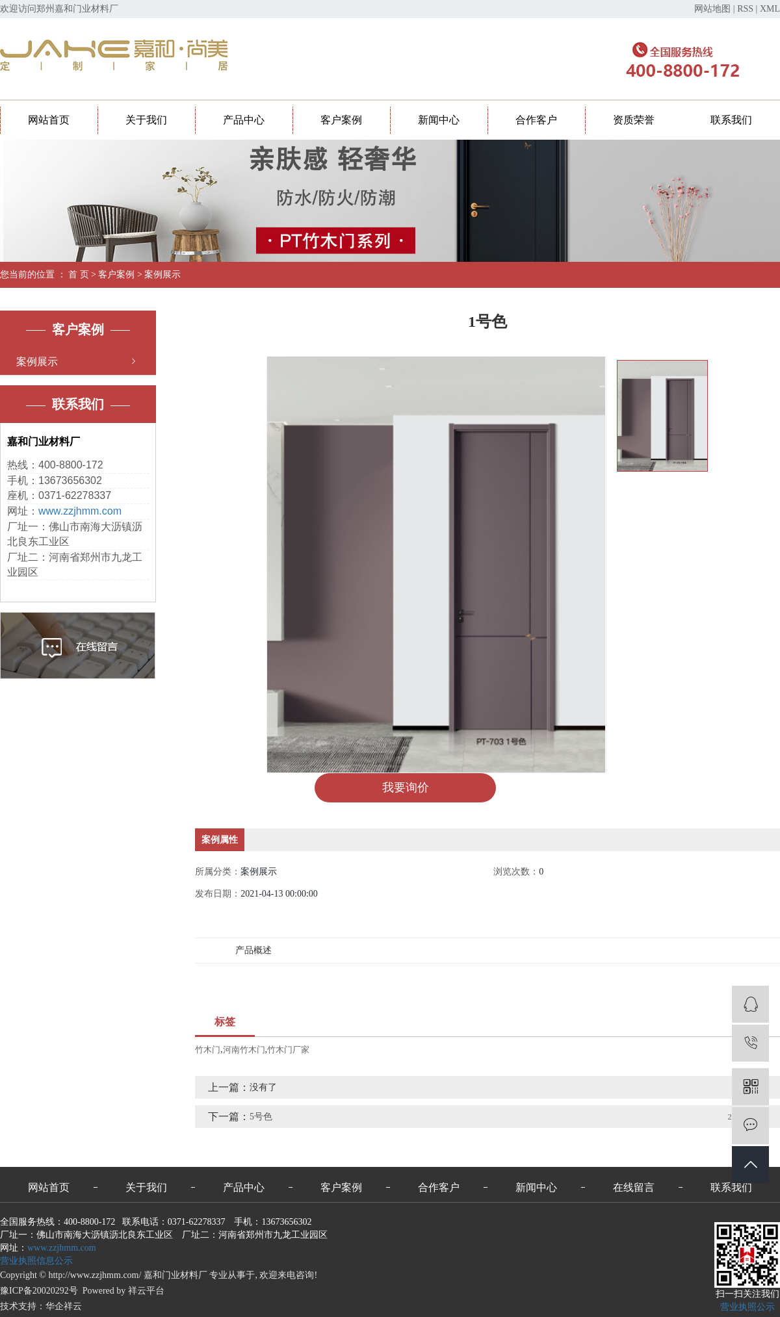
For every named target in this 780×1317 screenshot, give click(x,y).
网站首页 (49, 119)
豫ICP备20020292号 (39, 1291)
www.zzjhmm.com (80, 511)
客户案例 (341, 119)
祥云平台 (146, 1291)
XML (770, 9)
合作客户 (536, 119)
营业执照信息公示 (36, 1261)
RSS (745, 9)
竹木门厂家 (288, 1050)
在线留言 (634, 1187)
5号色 (261, 1116)
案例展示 (162, 274)
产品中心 (244, 119)
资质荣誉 (634, 119)
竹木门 (207, 1050)
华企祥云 (64, 1306)
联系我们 (731, 119)
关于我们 (146, 119)
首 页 (78, 274)
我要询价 (405, 787)
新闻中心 (439, 119)
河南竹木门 (244, 1050)
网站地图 (712, 9)
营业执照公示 (747, 1307)
